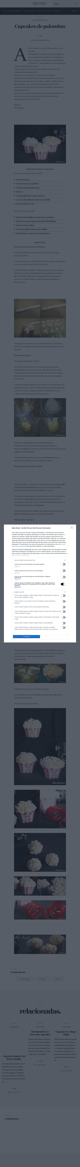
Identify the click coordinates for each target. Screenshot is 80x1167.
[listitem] (40, 560)
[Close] (72, 528)
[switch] (63, 564)
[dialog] (40, 583)
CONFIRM (26, 636)
